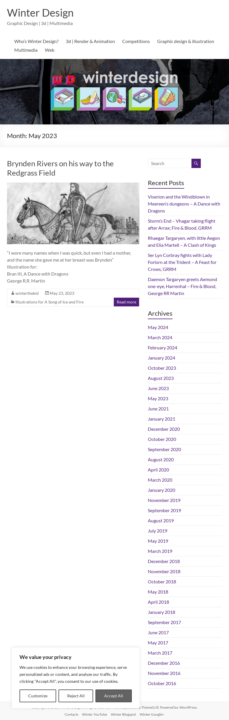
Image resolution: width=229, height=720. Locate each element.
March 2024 (160, 337)
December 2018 (164, 561)
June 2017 (158, 632)
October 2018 (162, 581)
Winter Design (40, 12)
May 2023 (158, 398)
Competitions (136, 41)
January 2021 (161, 418)
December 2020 (164, 429)
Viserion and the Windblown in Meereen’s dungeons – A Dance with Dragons (184, 203)
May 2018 (158, 591)
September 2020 (164, 449)
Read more (126, 301)
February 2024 (162, 347)
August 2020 (161, 459)
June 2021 (158, 408)
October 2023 (162, 368)
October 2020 (162, 439)
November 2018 (164, 571)
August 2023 (161, 378)
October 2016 (162, 683)
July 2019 (157, 530)
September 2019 (164, 510)
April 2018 (158, 602)
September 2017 (164, 622)
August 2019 (161, 520)
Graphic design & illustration (185, 41)
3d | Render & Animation (90, 41)
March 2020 (160, 480)
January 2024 (161, 357)
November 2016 (164, 673)
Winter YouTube (94, 714)
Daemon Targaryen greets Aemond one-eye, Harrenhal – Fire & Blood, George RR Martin (182, 286)
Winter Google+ (152, 714)
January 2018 (161, 612)
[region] (76, 677)
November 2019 (164, 500)
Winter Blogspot (123, 714)
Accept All (113, 695)
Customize (37, 695)
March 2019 (160, 551)
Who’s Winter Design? (36, 41)
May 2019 (158, 541)
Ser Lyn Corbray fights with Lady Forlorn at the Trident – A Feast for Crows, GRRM (182, 262)
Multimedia (26, 50)
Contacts (71, 714)
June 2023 (158, 388)
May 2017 (158, 642)
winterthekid (27, 293)
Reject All (76, 695)
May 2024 (158, 327)
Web (49, 50)
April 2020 (158, 469)
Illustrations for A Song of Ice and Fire (49, 301)
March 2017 (160, 652)
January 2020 (161, 490)
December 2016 (164, 663)
